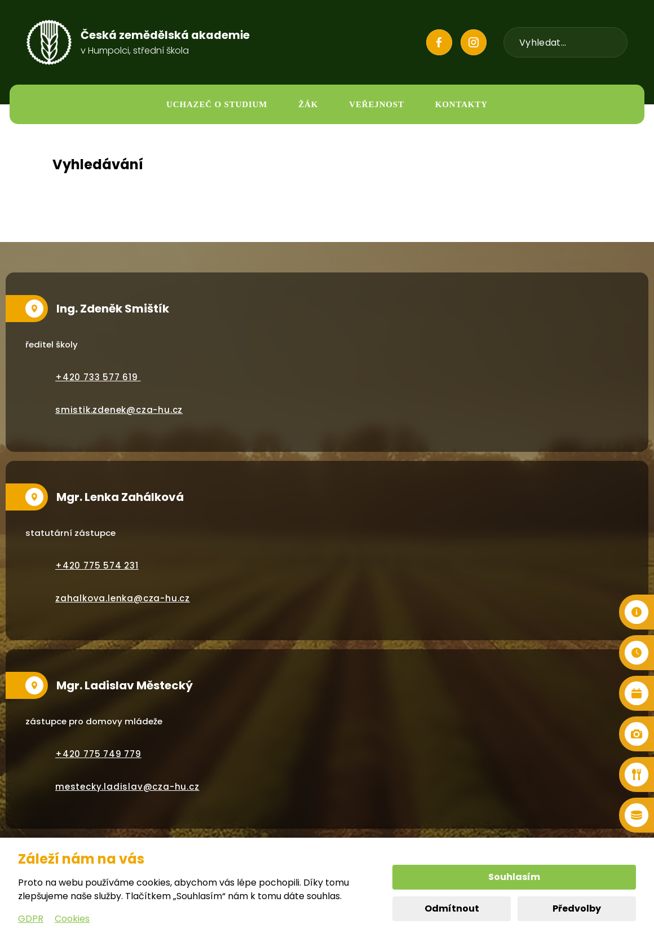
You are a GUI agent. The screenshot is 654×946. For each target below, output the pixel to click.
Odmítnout (452, 908)
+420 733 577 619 (98, 377)
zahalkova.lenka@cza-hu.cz (122, 598)
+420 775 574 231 (97, 565)
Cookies (72, 918)
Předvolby (577, 908)
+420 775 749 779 (98, 754)
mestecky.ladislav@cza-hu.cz (127, 787)
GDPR (30, 918)
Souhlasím (514, 876)
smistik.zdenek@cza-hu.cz (119, 410)
